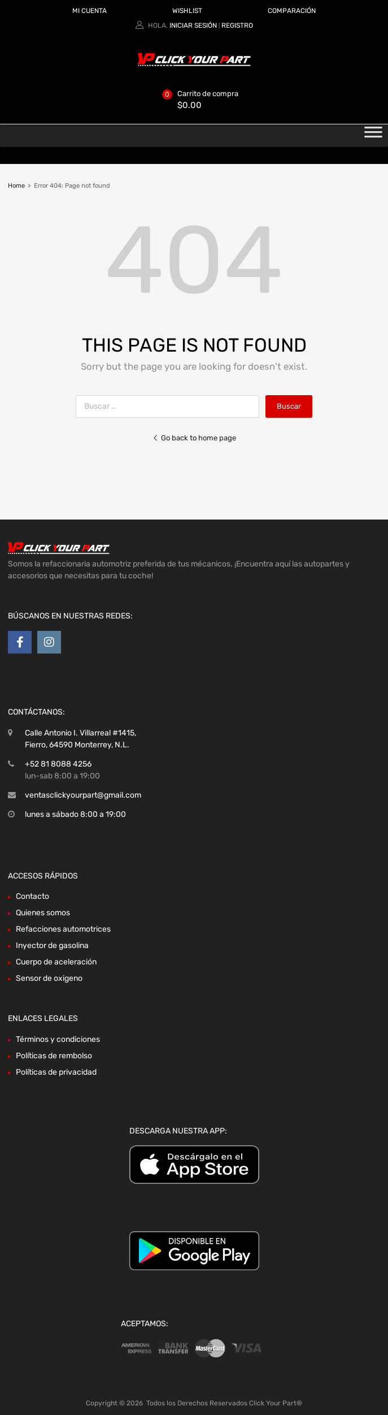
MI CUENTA (89, 11)
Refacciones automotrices (63, 929)
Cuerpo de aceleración (56, 962)
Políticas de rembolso (54, 1056)
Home (16, 185)
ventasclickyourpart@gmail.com (83, 795)
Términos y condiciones (58, 1039)
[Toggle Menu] (373, 136)
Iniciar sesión (193, 25)
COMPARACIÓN (292, 11)
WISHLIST (187, 11)
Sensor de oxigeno (49, 978)
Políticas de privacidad (56, 1072)
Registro (237, 25)
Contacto (32, 896)
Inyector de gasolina (52, 945)
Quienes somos (43, 913)
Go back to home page (194, 438)
